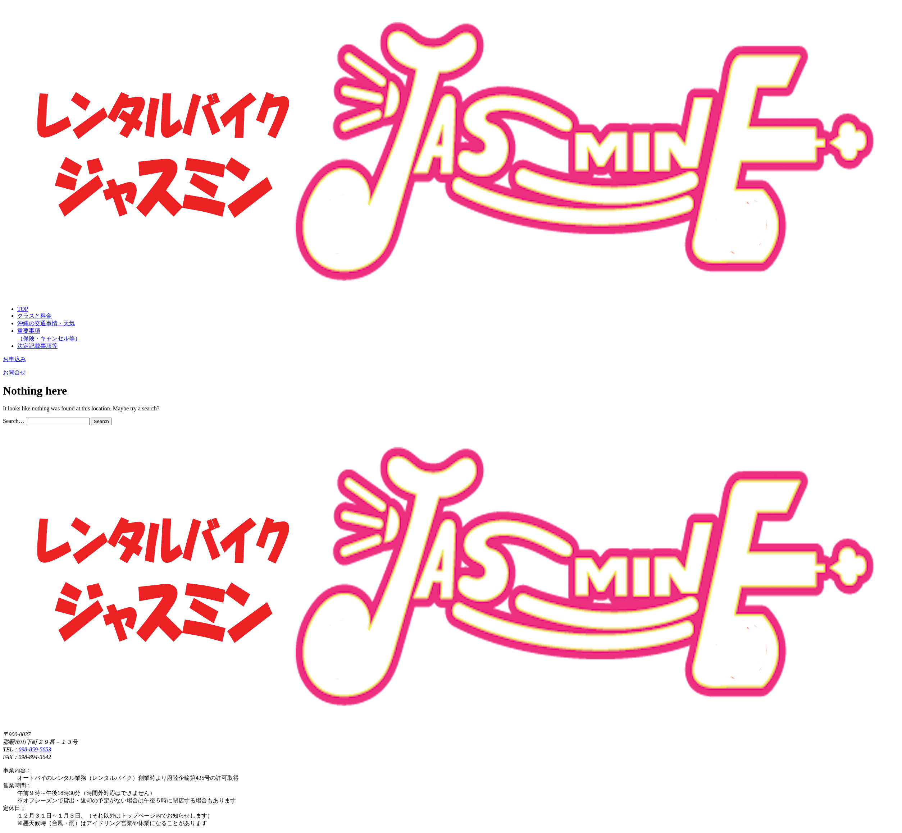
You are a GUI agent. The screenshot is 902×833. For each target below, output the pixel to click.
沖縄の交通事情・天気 (46, 323)
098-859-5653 (35, 749)
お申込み (14, 359)
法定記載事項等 (37, 346)
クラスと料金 (34, 316)
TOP (22, 309)
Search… (13, 421)
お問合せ (14, 372)
